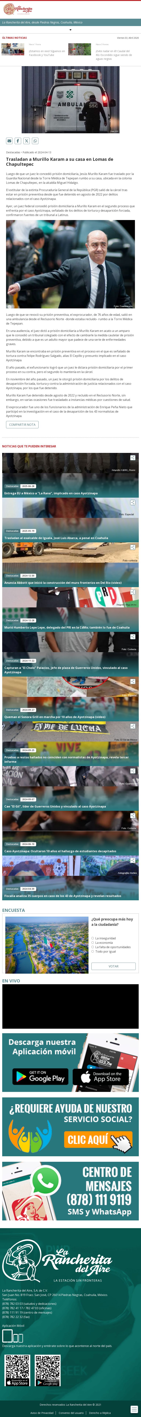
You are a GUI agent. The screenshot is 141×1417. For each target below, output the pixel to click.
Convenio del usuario (71, 1413)
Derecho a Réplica (100, 1413)
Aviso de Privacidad (41, 1413)
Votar (113, 966)
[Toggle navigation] (134, 1409)
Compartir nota (22, 425)
